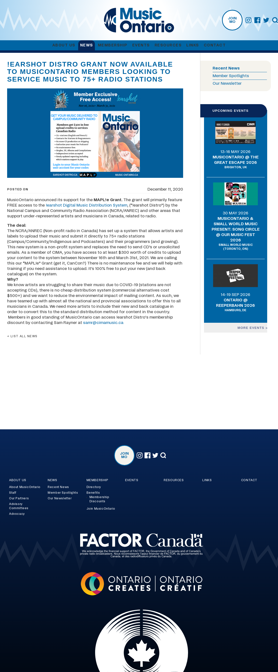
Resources (168, 45)
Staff (12, 492)
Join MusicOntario (101, 508)
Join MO (232, 20)
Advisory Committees (19, 506)
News (86, 45)
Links (192, 45)
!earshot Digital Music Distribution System (86, 205)
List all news (24, 336)
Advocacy (17, 513)
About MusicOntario (25, 487)
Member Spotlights (231, 76)
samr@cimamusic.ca (103, 323)
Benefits (93, 492)
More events (251, 328)
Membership (113, 45)
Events (141, 45)
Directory (94, 487)
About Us (63, 45)
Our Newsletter (227, 83)
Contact (215, 45)
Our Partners (19, 498)
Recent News (226, 68)
